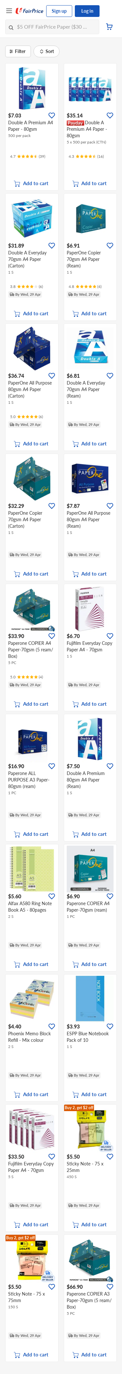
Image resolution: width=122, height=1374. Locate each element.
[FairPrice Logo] (30, 11)
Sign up (59, 11)
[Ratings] (27, 156)
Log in (87, 11)
